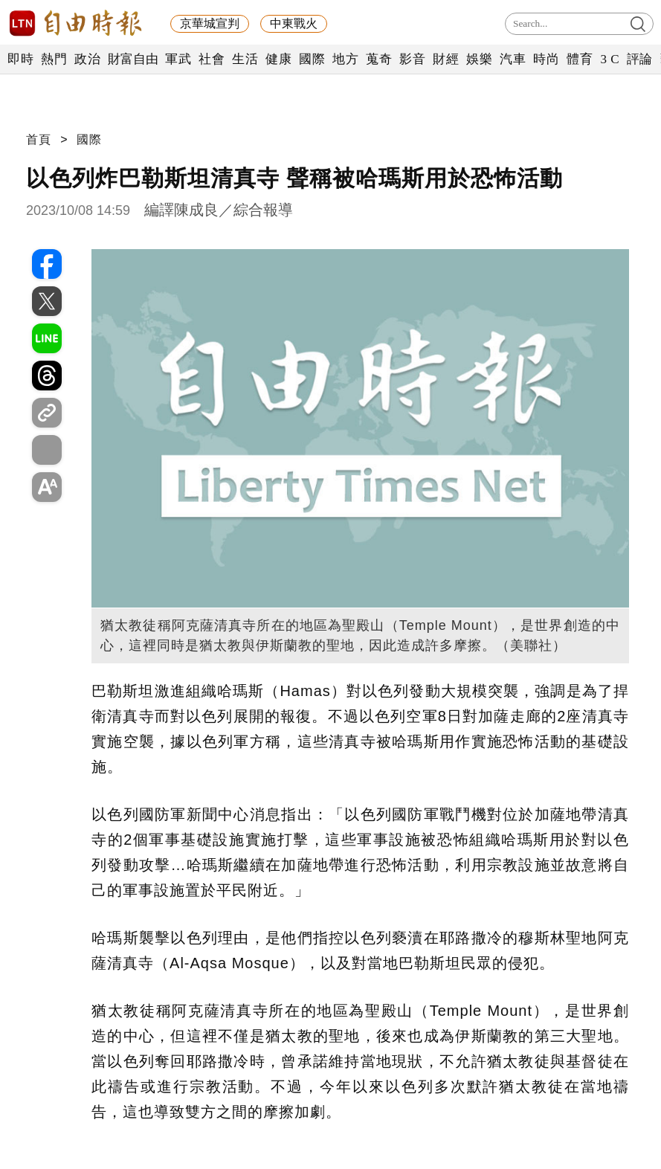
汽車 (513, 59)
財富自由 (133, 59)
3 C (609, 59)
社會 (212, 59)
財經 (446, 59)
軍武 (178, 59)
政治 (87, 59)
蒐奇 (379, 59)
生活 (245, 59)
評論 (640, 59)
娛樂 (479, 59)
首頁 (38, 139)
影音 (412, 59)
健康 (278, 59)
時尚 (546, 59)
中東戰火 (293, 23)
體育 (580, 59)
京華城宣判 (209, 23)
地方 (345, 59)
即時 (20, 59)
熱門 (54, 59)
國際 (312, 59)
